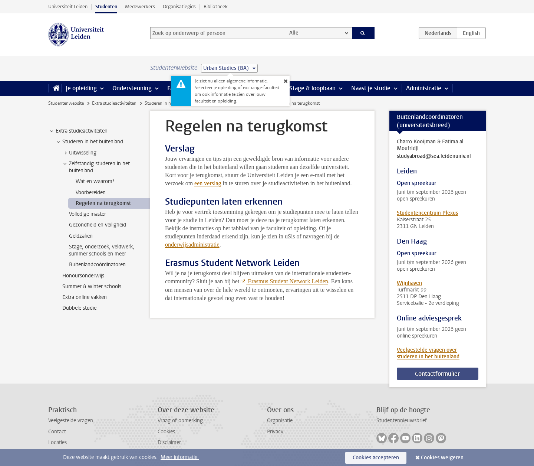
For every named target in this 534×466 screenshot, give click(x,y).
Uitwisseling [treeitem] (79, 153)
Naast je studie (370, 88)
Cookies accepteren (376, 457)
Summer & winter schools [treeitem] (91, 286)
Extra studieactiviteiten (114, 103)
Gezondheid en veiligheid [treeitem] (97, 224)
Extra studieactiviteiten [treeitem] (78, 131)
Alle (294, 32)
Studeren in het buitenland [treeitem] (89, 142)
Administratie (423, 88)
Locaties (57, 442)
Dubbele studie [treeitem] (79, 308)
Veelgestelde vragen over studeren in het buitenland (428, 353)
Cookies (166, 431)
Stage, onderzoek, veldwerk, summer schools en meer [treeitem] (101, 250)
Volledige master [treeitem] (87, 214)
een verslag (207, 183)
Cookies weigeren (442, 457)
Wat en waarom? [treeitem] (95, 181)
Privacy (275, 431)
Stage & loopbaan (312, 88)
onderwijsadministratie (192, 244)
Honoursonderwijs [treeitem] (83, 275)
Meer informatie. (180, 457)
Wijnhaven (409, 283)
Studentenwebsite (66, 103)
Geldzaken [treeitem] (81, 235)
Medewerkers (140, 6)
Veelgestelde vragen (70, 420)
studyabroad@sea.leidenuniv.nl (434, 156)
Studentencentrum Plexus (427, 212)
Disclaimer (169, 442)
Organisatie (280, 420)
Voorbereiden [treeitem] (91, 192)
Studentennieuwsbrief (401, 420)
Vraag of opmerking (180, 420)
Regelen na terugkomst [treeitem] (103, 203)
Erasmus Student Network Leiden (287, 281)
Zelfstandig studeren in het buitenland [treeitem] (96, 167)
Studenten (106, 6)
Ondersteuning (132, 88)
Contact (57, 431)
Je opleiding (81, 88)
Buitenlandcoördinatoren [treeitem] (97, 264)
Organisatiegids (179, 6)
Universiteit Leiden (68, 6)
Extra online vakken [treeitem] (84, 297)
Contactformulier (437, 374)
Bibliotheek (216, 6)
